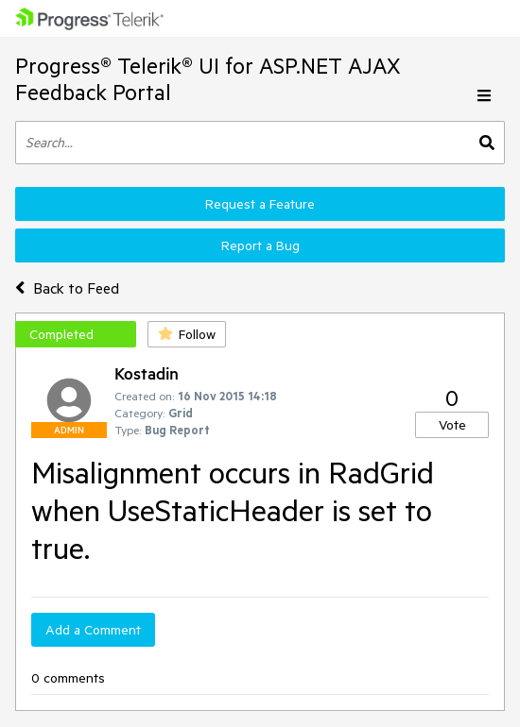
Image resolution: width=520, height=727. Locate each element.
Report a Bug (260, 245)
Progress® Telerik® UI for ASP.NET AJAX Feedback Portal (207, 79)
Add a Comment (93, 629)
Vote (452, 424)
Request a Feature (260, 203)
